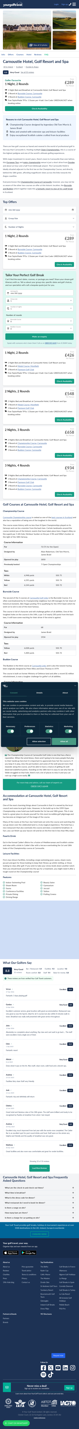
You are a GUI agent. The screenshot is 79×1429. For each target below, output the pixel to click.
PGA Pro (62, 1309)
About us (6, 1267)
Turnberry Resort (46, 1290)
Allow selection (39, 741)
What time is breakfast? (39, 1192)
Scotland (19, 67)
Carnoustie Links (39, 665)
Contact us (26, 1282)
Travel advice (26, 1271)
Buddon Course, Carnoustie (29, 97)
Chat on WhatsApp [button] (16, 1423)
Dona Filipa (44, 1309)
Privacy (24, 1278)
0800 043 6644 (50, 343)
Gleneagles (44, 1301)
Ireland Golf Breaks (47, 1305)
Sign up (64, 4)
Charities (6, 1274)
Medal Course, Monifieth (28, 366)
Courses (20, 54)
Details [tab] (39, 693)
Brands (5, 1322)
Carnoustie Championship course (17, 517)
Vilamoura (63, 1271)
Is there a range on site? (39, 1207)
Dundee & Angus (32, 67)
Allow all (64, 741)
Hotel (28, 54)
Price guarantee (27, 1267)
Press (5, 1278)
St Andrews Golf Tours (48, 1286)
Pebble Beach (64, 1305)
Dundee (71, 162)
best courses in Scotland (62, 517)
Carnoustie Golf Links (39, 598)
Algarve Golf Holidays (67, 1274)
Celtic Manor (45, 1274)
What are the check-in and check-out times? (39, 1187)
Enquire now (39, 1234)
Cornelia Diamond (66, 1286)
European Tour (13, 162)
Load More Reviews (39, 1168)
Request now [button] (58, 1355)
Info (3, 54)
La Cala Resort (64, 1294)
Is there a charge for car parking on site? (39, 1217)
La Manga (63, 1278)
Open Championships (50, 149)
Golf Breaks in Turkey (67, 1290)
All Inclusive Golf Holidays (65, 1299)
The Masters (45, 1278)
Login (56, 4)
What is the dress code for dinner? (39, 1197)
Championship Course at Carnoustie (36, 182)
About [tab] (65, 693)
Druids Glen (44, 1282)
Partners (6, 1318)
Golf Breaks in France (67, 1267)
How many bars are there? (39, 1212)
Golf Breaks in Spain (66, 1282)
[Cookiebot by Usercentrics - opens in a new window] (65, 686)
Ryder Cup (44, 1271)
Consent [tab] (14, 693)
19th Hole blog (8, 1282)
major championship (31, 162)
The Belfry (44, 1267)
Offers (11, 54)
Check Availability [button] (39, 108)
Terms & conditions (29, 1274)
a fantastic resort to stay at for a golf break (54, 188)
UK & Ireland (8, 67)
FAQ (46, 54)
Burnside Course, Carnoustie (30, 93)
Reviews (37, 54)
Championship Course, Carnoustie (32, 443)
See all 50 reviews (27, 72)
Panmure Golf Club (26, 369)
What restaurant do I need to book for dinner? (39, 1202)
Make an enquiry (39, 336)
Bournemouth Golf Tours (47, 1295)
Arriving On (14, 291)
